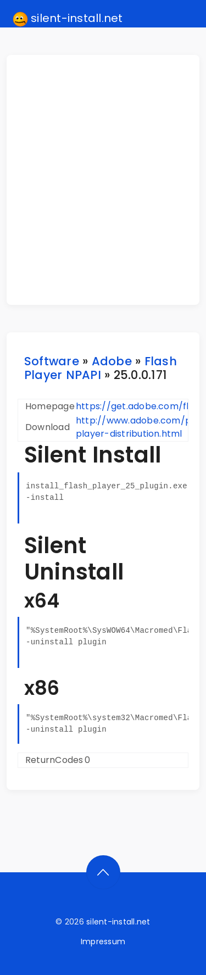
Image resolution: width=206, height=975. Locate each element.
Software (51, 361)
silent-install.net (68, 18)
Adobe (112, 361)
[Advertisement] (103, 180)
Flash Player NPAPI (100, 368)
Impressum (103, 941)
